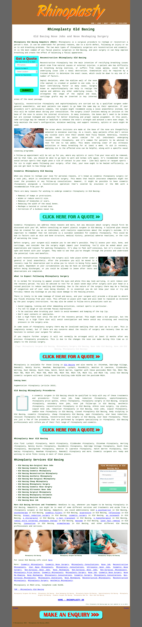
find (22, 443)
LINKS (99, 23)
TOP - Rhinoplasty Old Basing (29, 589)
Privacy (126, 608)
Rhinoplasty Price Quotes (27, 573)
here (50, 560)
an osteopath (112, 515)
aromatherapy (63, 523)
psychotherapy (21, 513)
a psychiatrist (103, 510)
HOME (92, 23)
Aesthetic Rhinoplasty (61, 581)
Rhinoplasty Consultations (85, 565)
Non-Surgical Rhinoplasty (113, 570)
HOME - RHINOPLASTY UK (71, 600)
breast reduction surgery (36, 515)
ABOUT (106, 23)
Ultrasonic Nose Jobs (98, 567)
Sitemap (15, 608)
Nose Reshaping (61, 570)
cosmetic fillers (53, 513)
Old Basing (69, 365)
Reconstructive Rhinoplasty (96, 578)
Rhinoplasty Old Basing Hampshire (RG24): (36, 42)
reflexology (114, 513)
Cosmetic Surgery (83, 575)
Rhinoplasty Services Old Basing (39, 459)
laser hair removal (110, 521)
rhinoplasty (76, 47)
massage (79, 521)
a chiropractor (30, 518)
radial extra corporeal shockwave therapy (35, 521)
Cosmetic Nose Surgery (57, 565)
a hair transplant (66, 518)
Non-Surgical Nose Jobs (37, 570)
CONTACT (113, 23)
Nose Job (105, 565)
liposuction (30, 523)
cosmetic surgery (78, 515)
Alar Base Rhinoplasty (41, 567)
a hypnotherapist (102, 518)
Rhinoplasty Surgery (76, 573)
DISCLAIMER (123, 23)
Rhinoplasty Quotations (50, 578)
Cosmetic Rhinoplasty (32, 565)
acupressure (85, 513)
